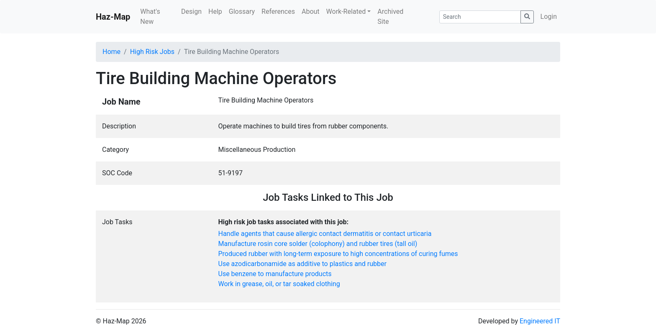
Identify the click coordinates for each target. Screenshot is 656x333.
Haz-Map (113, 17)
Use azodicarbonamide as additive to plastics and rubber (302, 264)
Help (215, 11)
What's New (150, 17)
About (311, 11)
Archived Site (390, 17)
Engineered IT (540, 321)
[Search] (480, 16)
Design (191, 11)
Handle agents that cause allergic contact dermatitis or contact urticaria (325, 234)
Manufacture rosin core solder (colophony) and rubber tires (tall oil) (318, 244)
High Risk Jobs (152, 52)
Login (549, 16)
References (278, 11)
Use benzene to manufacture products (275, 274)
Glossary (242, 11)
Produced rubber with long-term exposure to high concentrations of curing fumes (338, 254)
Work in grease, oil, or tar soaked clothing (279, 284)
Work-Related (346, 11)
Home (111, 52)
